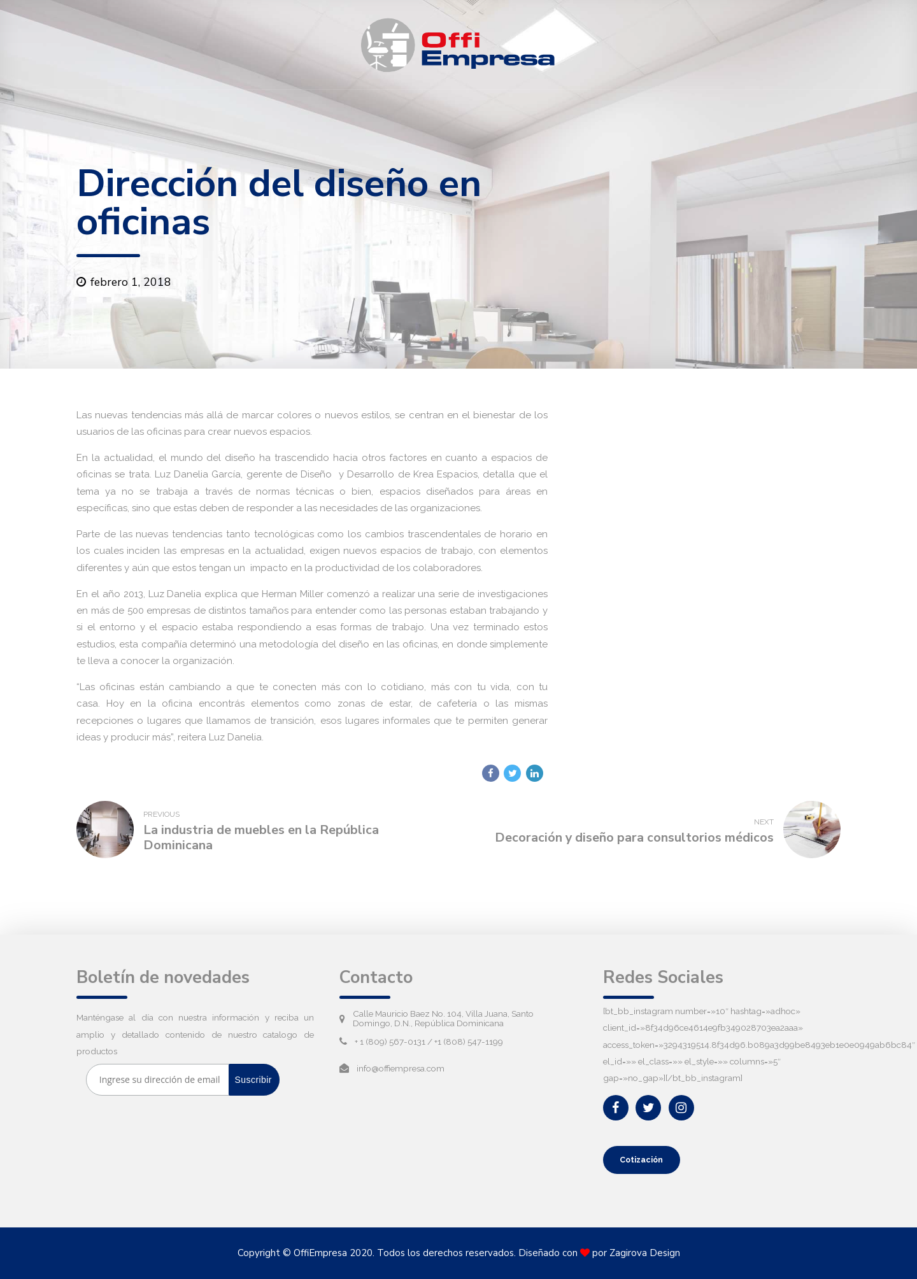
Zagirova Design (644, 1253)
